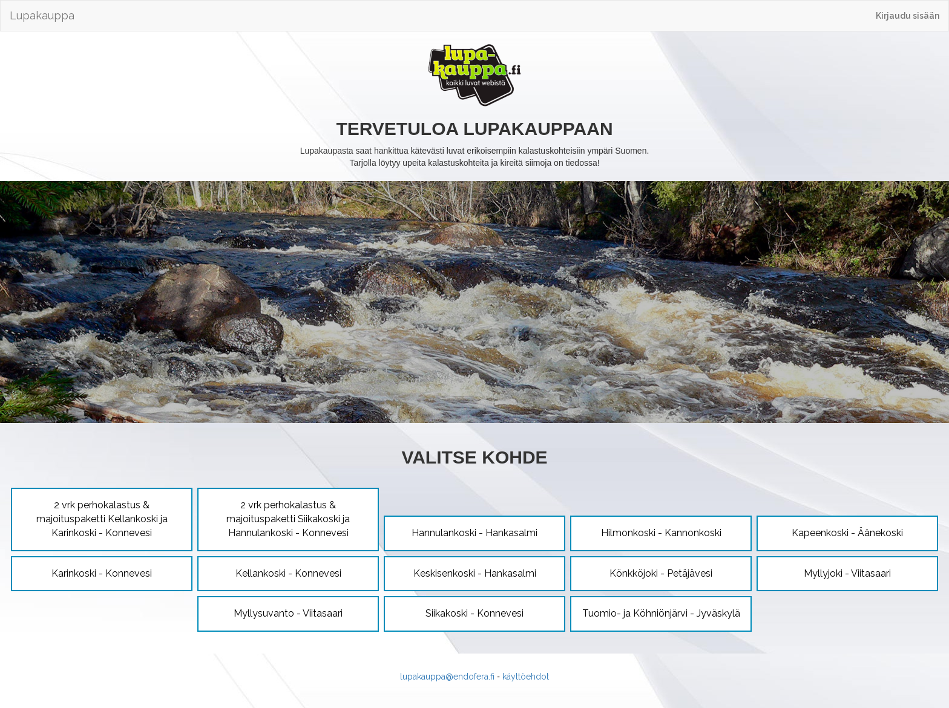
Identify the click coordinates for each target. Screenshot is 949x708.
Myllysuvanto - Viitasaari (288, 613)
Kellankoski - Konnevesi (288, 573)
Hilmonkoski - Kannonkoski (661, 533)
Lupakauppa (42, 15)
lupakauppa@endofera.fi (447, 676)
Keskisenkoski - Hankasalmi (474, 573)
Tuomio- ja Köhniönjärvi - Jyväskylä (661, 613)
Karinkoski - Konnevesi (101, 573)
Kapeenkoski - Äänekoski (847, 533)
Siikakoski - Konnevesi (474, 613)
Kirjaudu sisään (907, 16)
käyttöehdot (525, 676)
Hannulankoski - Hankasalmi (474, 533)
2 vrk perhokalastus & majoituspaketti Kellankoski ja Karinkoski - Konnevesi (102, 519)
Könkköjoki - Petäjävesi (660, 573)
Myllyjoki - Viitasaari (847, 573)
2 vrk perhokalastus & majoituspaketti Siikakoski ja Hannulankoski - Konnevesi (288, 519)
